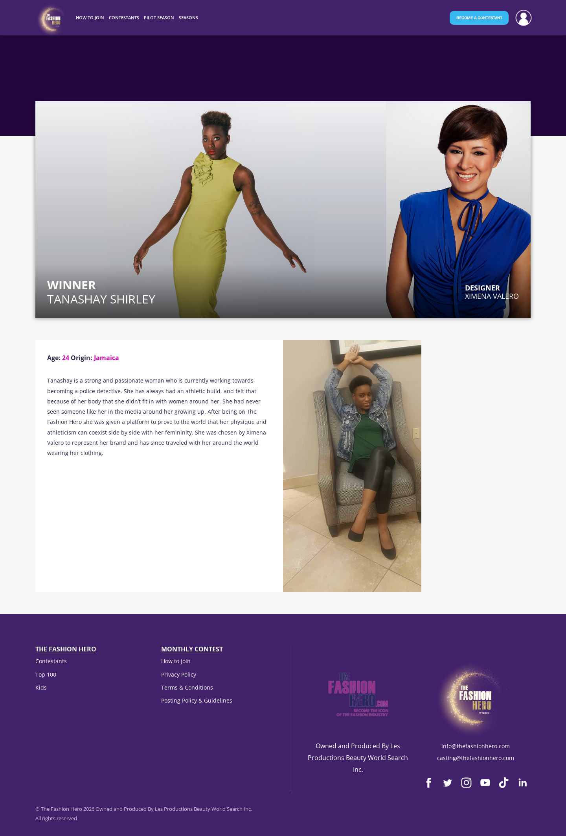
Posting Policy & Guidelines (196, 700)
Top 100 (45, 674)
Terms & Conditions (187, 687)
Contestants (51, 661)
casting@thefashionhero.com (475, 758)
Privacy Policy (178, 674)
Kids (41, 687)
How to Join (176, 661)
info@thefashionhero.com (475, 746)
